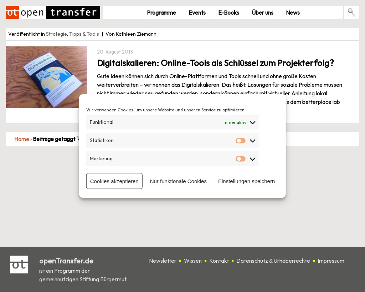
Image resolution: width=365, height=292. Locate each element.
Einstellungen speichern (246, 181)
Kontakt (219, 260)
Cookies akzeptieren (114, 181)
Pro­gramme (161, 12)
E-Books (228, 12)
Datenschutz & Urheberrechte (273, 260)
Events (197, 12)
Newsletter (162, 260)
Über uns (262, 12)
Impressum (331, 260)
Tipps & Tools (84, 34)
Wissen (193, 260)
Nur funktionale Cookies (178, 181)
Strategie (56, 34)
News (293, 12)
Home (21, 138)
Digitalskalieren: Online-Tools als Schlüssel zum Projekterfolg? (215, 62)
